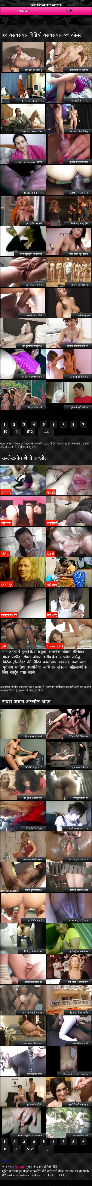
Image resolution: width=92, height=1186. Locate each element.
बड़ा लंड (64, 662)
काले (31, 672)
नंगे (29, 662)
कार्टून (14, 672)
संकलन (62, 667)
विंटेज (7, 662)
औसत (37, 657)
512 (30, 432)
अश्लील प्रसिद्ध (69, 657)
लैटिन (37, 662)
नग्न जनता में (11, 652)
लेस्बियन (78, 652)
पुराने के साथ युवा (34, 652)
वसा (23, 672)
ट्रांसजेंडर (19, 662)
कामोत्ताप (49, 662)
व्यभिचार (49, 667)
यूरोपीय (8, 667)
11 (17, 432)
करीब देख (50, 657)
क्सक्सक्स (46, 6)
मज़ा (74, 662)
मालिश (20, 667)
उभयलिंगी (34, 667)
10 (5, 432)
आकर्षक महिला (59, 652)
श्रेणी (69, 11)
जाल (83, 662)
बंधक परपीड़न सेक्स (17, 657)
